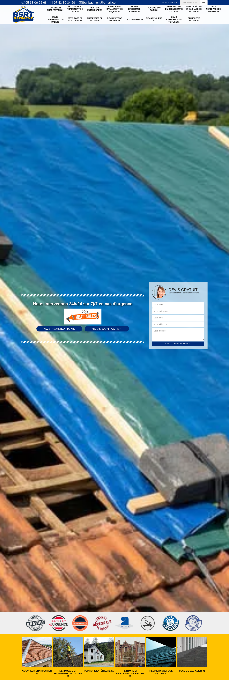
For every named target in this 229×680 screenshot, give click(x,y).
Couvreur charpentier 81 (55, 9)
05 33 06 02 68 (34, 2)
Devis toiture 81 (134, 19)
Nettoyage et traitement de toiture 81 (75, 9)
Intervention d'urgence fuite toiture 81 (174, 9)
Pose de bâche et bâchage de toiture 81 (193, 9)
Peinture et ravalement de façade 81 (115, 9)
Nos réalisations (59, 328)
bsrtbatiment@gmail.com (98, 2)
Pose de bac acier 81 (154, 9)
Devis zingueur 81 (154, 19)
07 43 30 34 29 (62, 2)
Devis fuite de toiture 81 (114, 19)
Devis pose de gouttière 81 (75, 19)
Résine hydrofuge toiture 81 (134, 9)
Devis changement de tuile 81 (55, 19)
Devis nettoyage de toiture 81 (213, 9)
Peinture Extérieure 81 (94, 9)
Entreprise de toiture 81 (95, 19)
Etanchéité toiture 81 (194, 19)
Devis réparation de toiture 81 (174, 19)
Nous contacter (107, 328)
